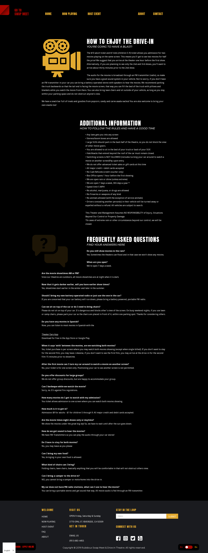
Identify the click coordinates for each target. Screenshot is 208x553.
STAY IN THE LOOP (126, 510)
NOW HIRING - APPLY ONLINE (22, 546)
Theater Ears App (50, 334)
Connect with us (126, 526)
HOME (45, 516)
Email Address (123, 521)
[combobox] (9, 548)
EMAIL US (74, 535)
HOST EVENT (48, 526)
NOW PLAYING (48, 521)
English (7, 550)
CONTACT (158, 14)
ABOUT (45, 537)
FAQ (44, 532)
